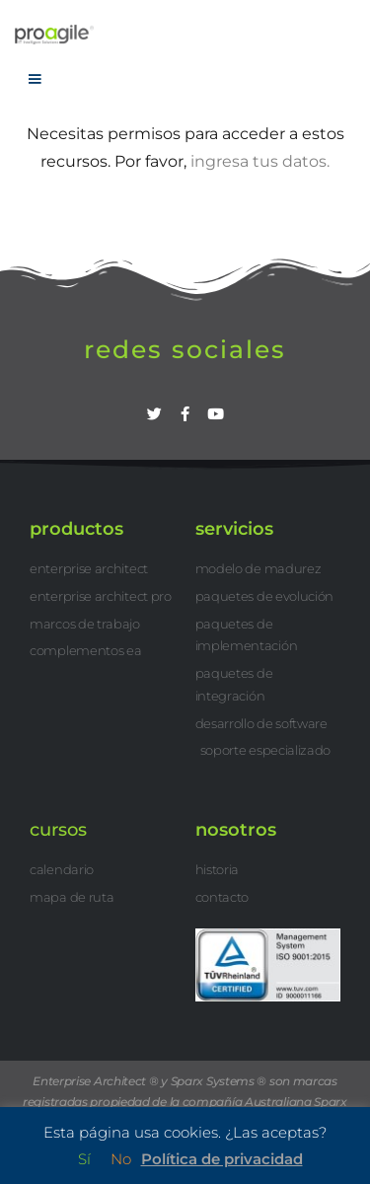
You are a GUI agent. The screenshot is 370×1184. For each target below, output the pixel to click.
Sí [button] (84, 1158)
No (121, 1158)
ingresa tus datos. (260, 161)
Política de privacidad (222, 1158)
